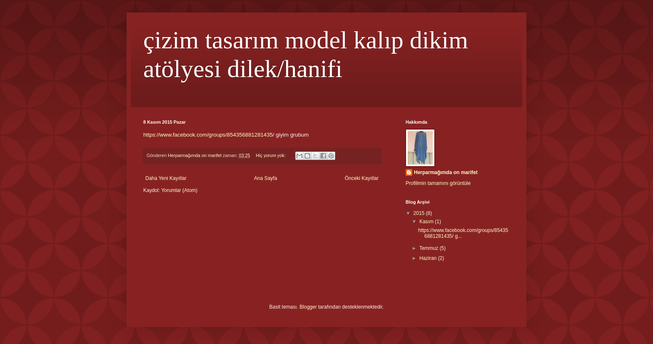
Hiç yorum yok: (271, 155)
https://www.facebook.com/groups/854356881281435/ (208, 135)
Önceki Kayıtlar (362, 178)
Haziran (428, 258)
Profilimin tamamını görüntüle (438, 183)
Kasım (427, 221)
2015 (420, 213)
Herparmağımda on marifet (446, 172)
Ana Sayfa (265, 178)
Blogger (308, 307)
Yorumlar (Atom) (179, 190)
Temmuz (429, 248)
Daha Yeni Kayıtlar (166, 178)
